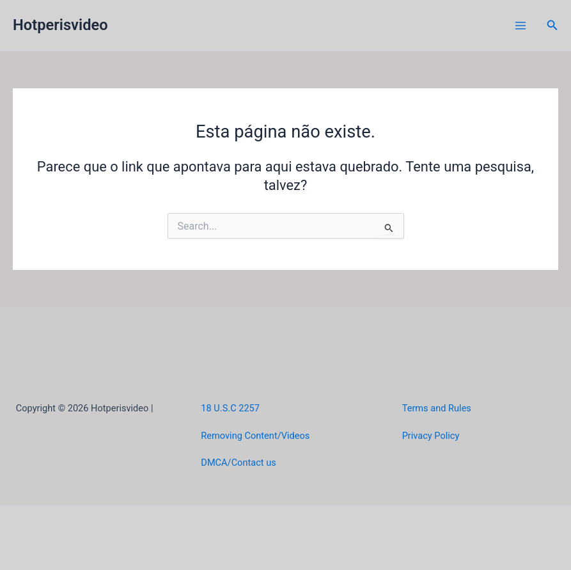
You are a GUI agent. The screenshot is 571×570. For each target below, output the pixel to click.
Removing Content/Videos (255, 435)
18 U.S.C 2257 (230, 408)
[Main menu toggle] (520, 25)
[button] (552, 25)
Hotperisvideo (60, 25)
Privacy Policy (431, 435)
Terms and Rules (436, 408)
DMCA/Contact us (238, 462)
